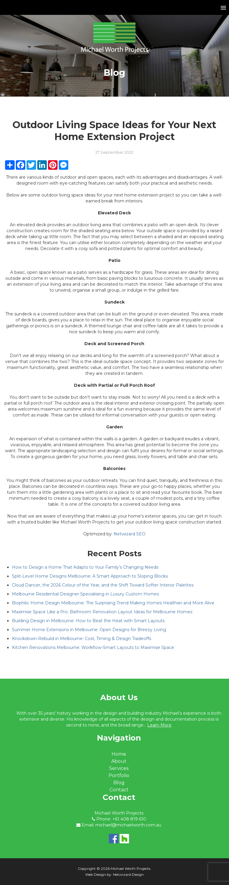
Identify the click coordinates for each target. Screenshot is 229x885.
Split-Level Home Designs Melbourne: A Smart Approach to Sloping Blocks (90, 576)
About (118, 761)
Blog (119, 782)
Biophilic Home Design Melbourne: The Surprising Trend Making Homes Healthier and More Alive (113, 603)
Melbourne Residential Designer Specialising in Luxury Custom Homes (85, 594)
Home (119, 754)
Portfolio (119, 775)
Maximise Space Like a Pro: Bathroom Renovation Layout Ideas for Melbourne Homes (102, 611)
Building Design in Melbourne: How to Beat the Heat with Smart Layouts (88, 620)
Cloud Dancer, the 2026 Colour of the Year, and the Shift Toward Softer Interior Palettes (103, 585)
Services (119, 768)
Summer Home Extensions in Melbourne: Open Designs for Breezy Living (89, 629)
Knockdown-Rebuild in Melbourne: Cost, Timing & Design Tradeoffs (81, 638)
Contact (119, 790)
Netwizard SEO (130, 534)
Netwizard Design (128, 874)
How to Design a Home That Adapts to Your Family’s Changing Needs (85, 567)
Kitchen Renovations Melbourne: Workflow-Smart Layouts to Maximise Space (93, 647)
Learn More (159, 725)
